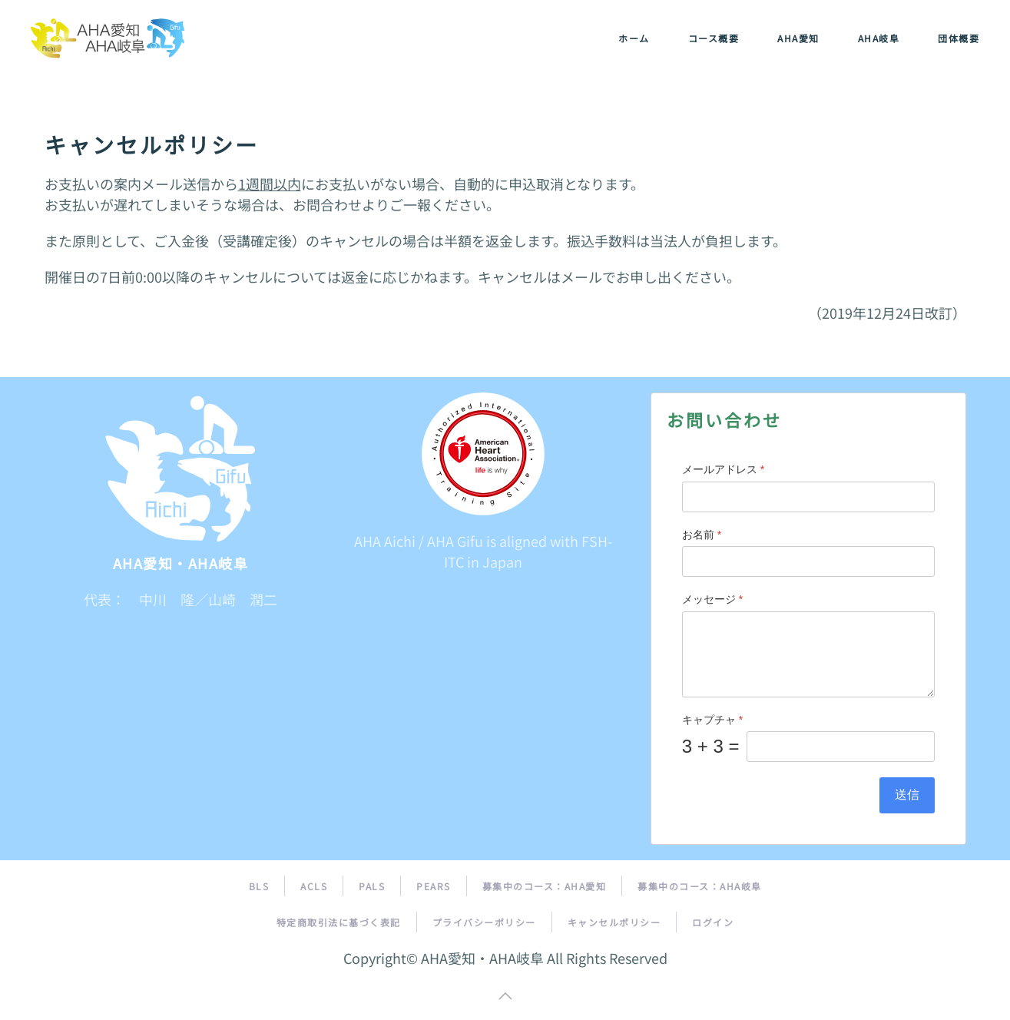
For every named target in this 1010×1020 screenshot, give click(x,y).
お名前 (701, 534)
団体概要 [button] (958, 38)
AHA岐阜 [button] (879, 38)
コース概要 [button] (714, 38)
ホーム (634, 38)
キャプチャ (712, 720)
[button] (505, 996)
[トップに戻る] (107, 38)
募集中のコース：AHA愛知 (544, 885)
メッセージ (712, 599)
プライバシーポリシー (484, 922)
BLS (259, 885)
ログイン (712, 922)
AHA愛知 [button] (798, 38)
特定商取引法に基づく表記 (339, 922)
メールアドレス (723, 469)
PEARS (433, 885)
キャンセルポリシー (614, 922)
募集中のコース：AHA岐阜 (699, 885)
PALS (372, 885)
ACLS (313, 885)
